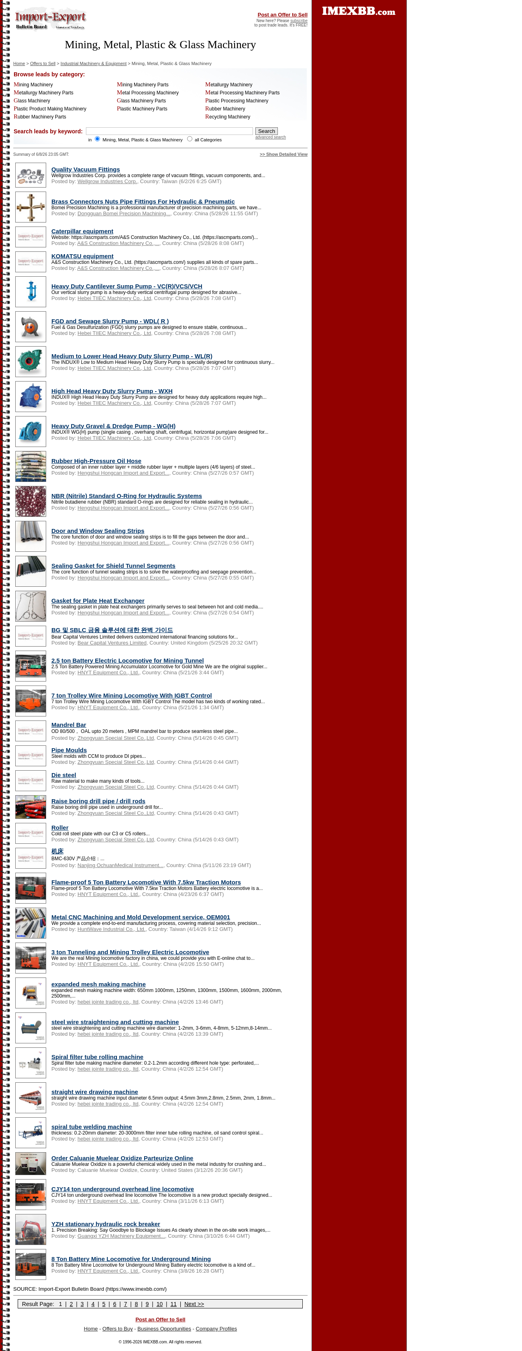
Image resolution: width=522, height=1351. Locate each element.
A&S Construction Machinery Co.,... (118, 243)
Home (19, 63)
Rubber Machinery (225, 109)
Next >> (194, 1304)
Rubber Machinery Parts (40, 117)
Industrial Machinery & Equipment (93, 63)
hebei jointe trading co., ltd (108, 1002)
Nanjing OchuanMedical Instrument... (120, 865)
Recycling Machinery (227, 117)
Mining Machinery (33, 85)
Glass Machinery (32, 101)
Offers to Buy (117, 1329)
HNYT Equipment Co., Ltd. (108, 672)
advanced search (270, 137)
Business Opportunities (164, 1329)
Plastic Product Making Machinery (50, 109)
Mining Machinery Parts (143, 85)
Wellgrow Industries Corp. (107, 181)
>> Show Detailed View (284, 154)
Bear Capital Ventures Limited (112, 643)
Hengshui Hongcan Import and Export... (123, 473)
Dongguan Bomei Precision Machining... (123, 213)
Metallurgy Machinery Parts (43, 93)
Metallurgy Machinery (228, 85)
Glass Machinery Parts (141, 101)
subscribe (299, 20)
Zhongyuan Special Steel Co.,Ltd (115, 738)
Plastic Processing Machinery (236, 101)
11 (173, 1304)
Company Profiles (216, 1329)
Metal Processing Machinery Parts (242, 93)
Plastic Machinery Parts (142, 109)
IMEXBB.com (155, 1342)
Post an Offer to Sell (283, 15)
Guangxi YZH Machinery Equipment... (121, 1236)
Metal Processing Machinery (148, 93)
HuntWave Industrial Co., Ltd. (111, 929)
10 (160, 1304)
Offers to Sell (42, 63)
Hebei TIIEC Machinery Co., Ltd (114, 298)
